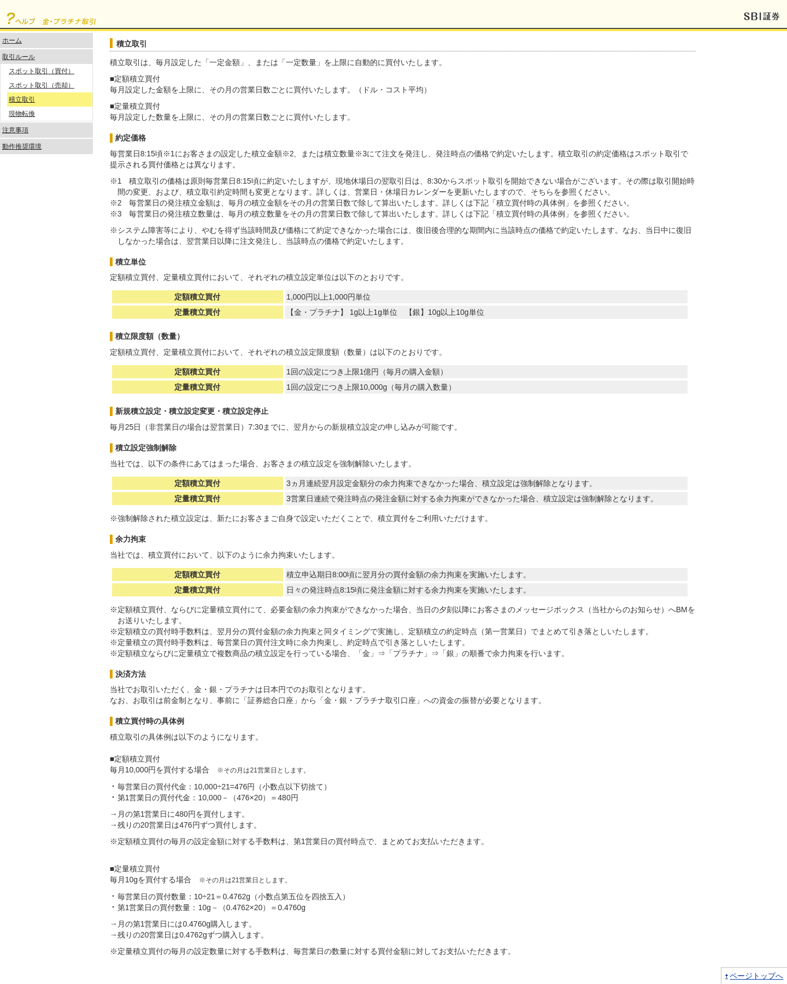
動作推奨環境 (22, 146)
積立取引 (22, 99)
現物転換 (22, 114)
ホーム (12, 40)
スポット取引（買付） (41, 71)
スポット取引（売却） (41, 85)
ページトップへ (756, 975)
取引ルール (18, 57)
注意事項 (15, 130)
